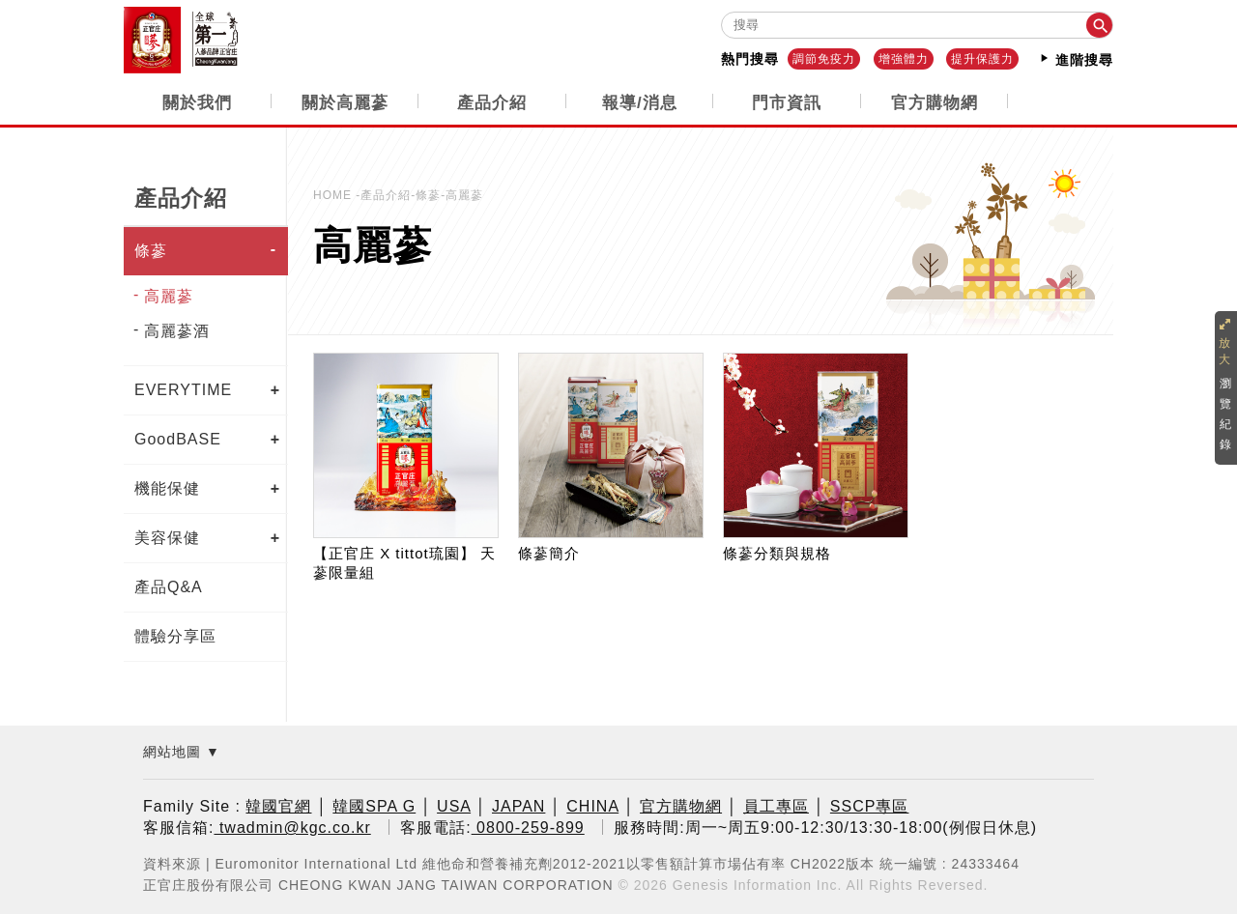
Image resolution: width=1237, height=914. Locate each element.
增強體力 (903, 59)
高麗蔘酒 (177, 330)
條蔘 (150, 250)
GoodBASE (177, 438)
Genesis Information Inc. (758, 884)
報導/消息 (639, 102)
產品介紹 (492, 102)
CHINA (592, 806)
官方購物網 (934, 102)
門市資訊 (786, 102)
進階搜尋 (1075, 59)
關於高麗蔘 (345, 102)
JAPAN (518, 806)
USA (454, 806)
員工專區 (776, 806)
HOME (334, 194)
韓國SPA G (374, 806)
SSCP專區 (869, 806)
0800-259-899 (528, 827)
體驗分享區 (175, 635)
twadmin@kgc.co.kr (292, 827)
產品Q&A (168, 586)
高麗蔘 (168, 295)
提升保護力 (982, 59)
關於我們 (197, 102)
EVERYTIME (183, 389)
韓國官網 (278, 806)
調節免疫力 (823, 59)
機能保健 (167, 487)
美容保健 (167, 536)
